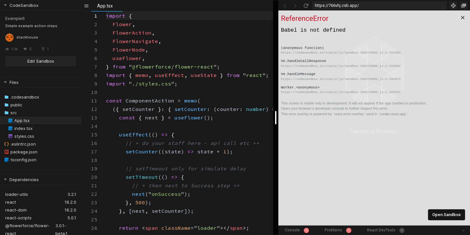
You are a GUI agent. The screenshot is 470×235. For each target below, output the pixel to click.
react (10, 202)
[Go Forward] (295, 5)
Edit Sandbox (40, 61)
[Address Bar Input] (379, 5)
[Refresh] (306, 5)
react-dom (16, 209)
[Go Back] (285, 5)
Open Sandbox (446, 214)
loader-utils (16, 194)
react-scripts (18, 217)
